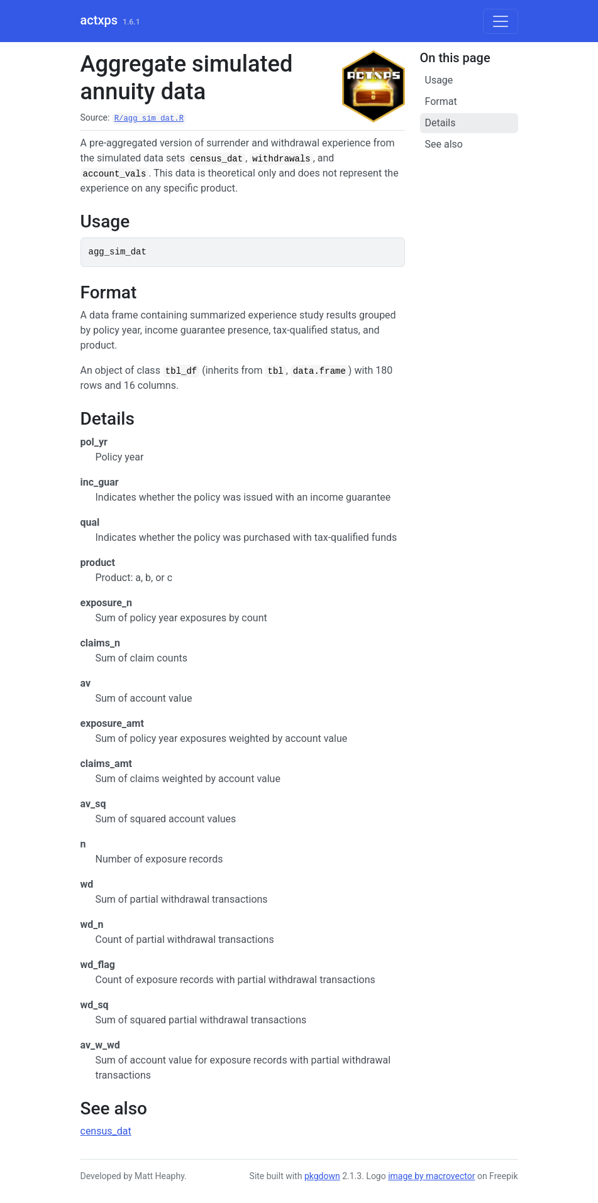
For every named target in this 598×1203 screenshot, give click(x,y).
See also (444, 144)
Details (440, 123)
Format (441, 101)
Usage (439, 80)
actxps (99, 20)
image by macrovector (431, 1176)
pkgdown (322, 1176)
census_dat (105, 1131)
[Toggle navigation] (500, 21)
